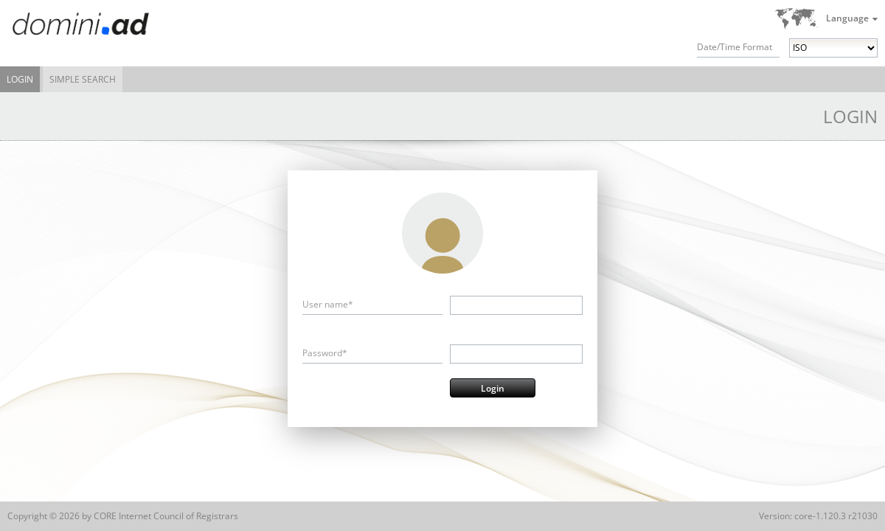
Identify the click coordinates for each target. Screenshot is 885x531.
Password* (324, 353)
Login (20, 79)
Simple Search (82, 79)
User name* (327, 304)
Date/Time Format (734, 47)
